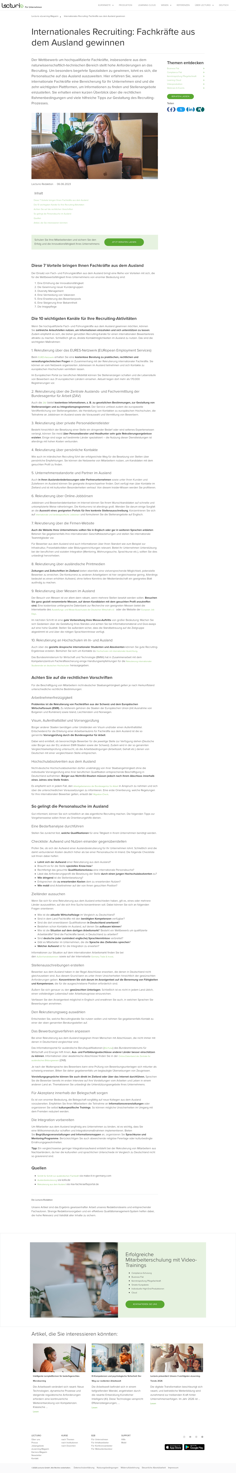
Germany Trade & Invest (102, 956)
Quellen (37, 218)
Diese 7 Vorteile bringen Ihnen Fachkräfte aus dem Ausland (61, 200)
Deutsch (223, 5)
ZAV (45, 402)
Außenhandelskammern (48, 956)
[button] (62, 16)
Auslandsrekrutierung (47, 1180)
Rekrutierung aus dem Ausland (51, 1184)
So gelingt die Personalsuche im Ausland (52, 213)
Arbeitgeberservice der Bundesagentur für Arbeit (95, 786)
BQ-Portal (108, 1048)
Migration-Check (100, 794)
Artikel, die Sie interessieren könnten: (51, 223)
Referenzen (183, 5)
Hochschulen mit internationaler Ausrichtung (116, 651)
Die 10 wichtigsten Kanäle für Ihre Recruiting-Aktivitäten (59, 204)
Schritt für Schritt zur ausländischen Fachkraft (58, 1176)
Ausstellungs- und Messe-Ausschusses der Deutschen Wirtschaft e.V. (83, 609)
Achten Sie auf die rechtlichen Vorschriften (53, 209)
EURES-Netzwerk (46, 357)
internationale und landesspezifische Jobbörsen (58, 514)
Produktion (125, 5)
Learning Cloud (147, 5)
